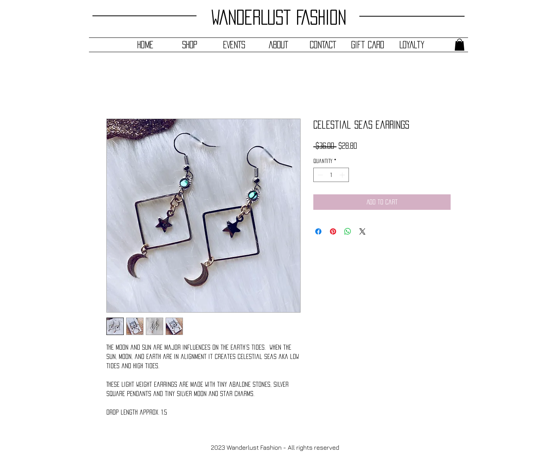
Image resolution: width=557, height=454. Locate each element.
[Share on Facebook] (318, 231)
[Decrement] (319, 175)
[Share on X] (362, 231)
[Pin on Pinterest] (333, 231)
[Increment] (343, 175)
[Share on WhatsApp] (347, 231)
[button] (459, 45)
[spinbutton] (331, 175)
